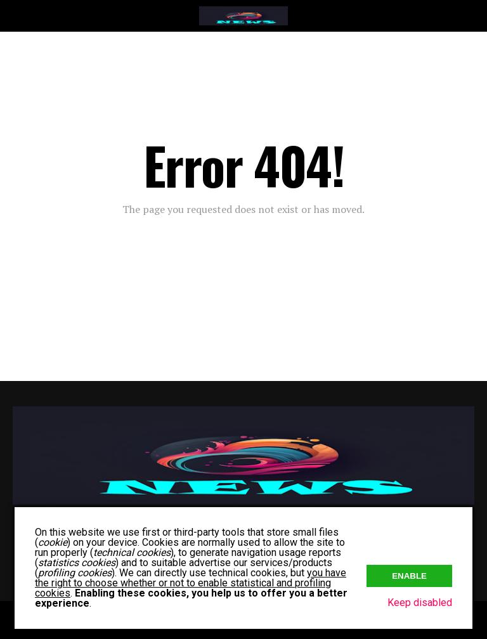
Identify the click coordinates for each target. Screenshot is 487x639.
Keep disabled (419, 603)
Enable (409, 576)
